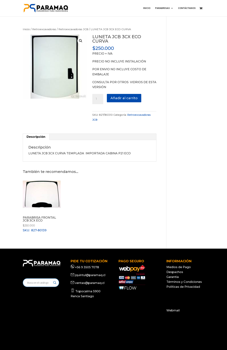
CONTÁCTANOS (187, 8)
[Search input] (39, 282)
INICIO (146, 8)
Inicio (26, 29)
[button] (80, 40)
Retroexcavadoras (44, 29)
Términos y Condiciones (184, 282)
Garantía (172, 277)
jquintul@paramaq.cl (90, 275)
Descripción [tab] (36, 137)
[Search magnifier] (54, 282)
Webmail (173, 310)
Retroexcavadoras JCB (73, 29)
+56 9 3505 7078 (87, 267)
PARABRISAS (162, 8)
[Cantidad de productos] (97, 99)
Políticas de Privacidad (183, 286)
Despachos (174, 272)
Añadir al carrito (124, 98)
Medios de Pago (178, 267)
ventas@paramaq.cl (89, 283)
